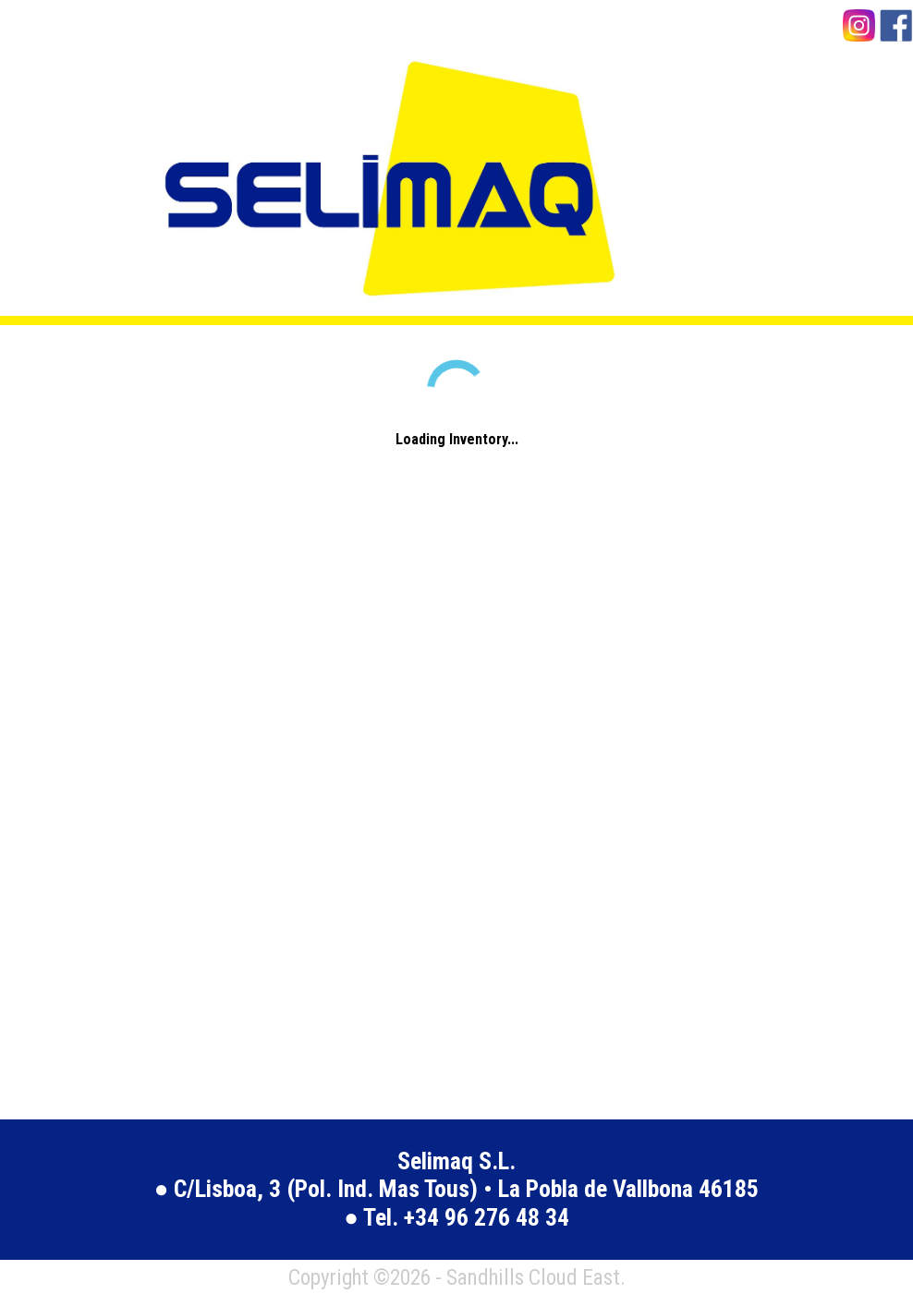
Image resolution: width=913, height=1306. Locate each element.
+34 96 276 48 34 (486, 1217)
